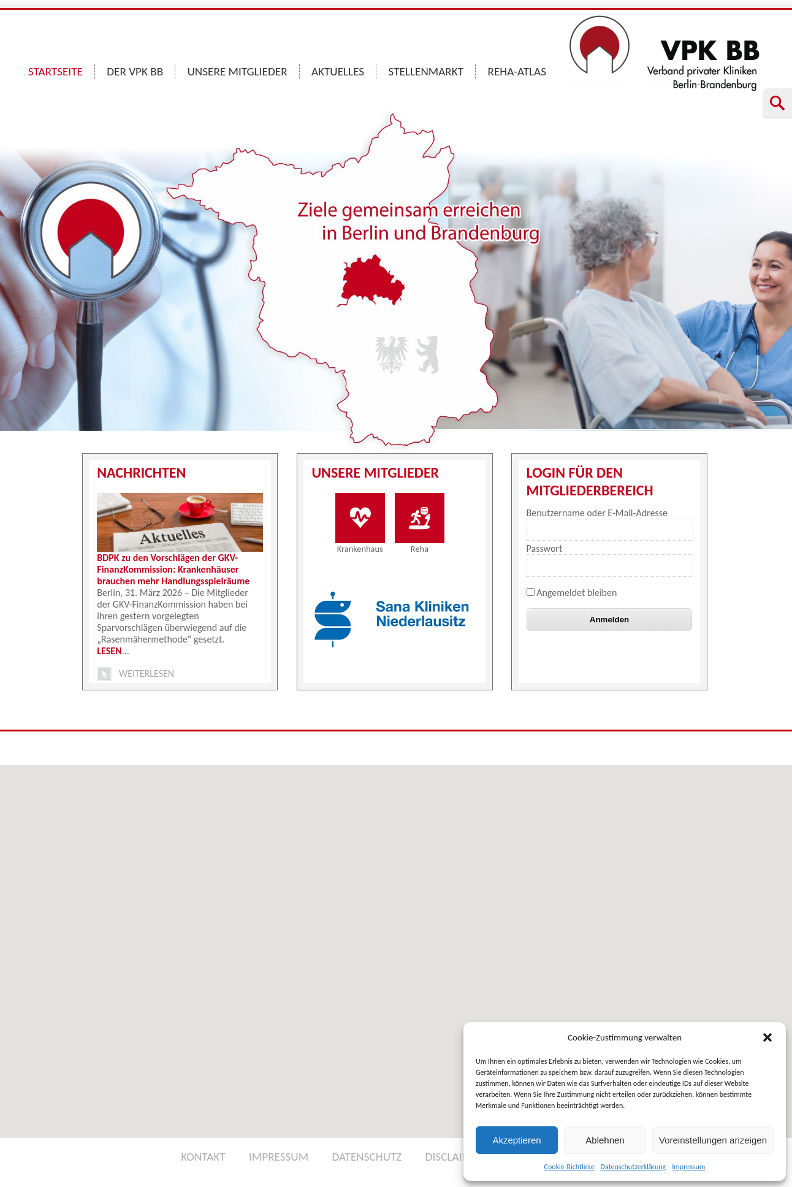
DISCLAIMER (454, 1157)
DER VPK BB (135, 71)
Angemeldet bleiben (572, 592)
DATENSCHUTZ (367, 1157)
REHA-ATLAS (516, 71)
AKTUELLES (337, 71)
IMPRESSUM (278, 1157)
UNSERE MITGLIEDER (237, 71)
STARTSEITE (55, 71)
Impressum (688, 1166)
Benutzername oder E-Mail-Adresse (597, 513)
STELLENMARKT (426, 71)
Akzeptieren (516, 1140)
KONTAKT (203, 1157)
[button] (767, 1037)
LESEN (109, 651)
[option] (396, 620)
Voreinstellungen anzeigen (713, 1140)
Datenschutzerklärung (633, 1166)
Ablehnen (604, 1140)
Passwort (545, 548)
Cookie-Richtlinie (569, 1166)
